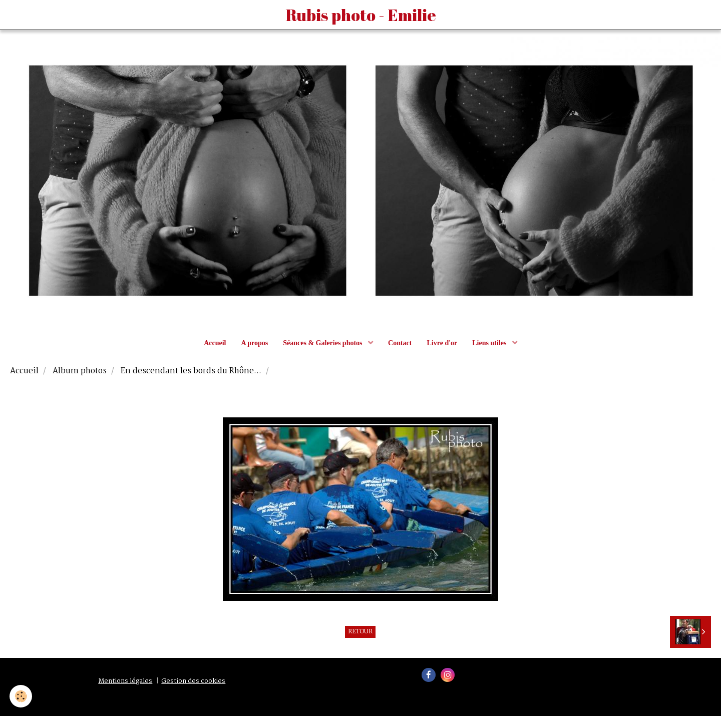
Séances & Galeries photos (323, 344)
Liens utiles (490, 344)
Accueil (215, 344)
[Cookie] (21, 696)
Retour (360, 633)
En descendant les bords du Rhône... (191, 372)
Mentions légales (125, 682)
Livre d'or (442, 344)
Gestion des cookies (193, 682)
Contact (400, 344)
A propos (254, 344)
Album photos (80, 372)
